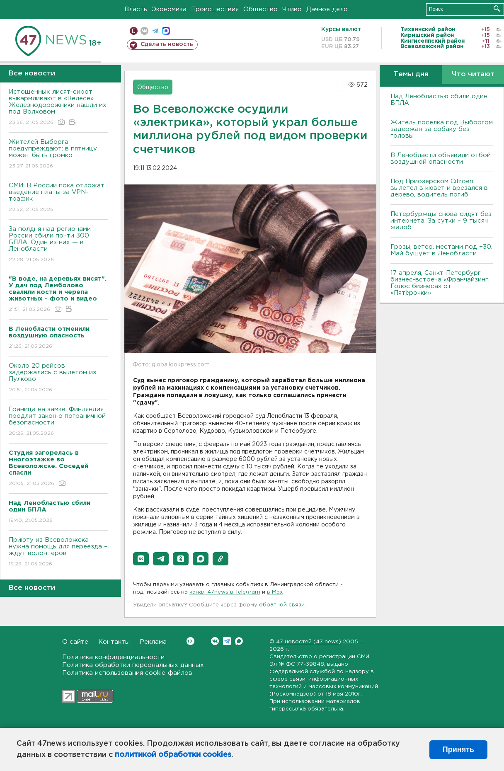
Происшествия (215, 9)
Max (239, 641)
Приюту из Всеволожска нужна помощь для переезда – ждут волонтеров (58, 552)
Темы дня (411, 74)
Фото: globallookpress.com (171, 364)
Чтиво (292, 9)
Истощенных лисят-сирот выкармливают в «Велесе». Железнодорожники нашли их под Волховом (58, 107)
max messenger (166, 31)
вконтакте (144, 31)
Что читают (473, 74)
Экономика (169, 9)
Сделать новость (167, 44)
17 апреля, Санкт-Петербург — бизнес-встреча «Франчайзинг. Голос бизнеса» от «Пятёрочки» (439, 283)
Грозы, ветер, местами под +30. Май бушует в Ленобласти (441, 250)
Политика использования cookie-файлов (127, 673)
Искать (497, 8)
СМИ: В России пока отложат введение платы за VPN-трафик (58, 198)
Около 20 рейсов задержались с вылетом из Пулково (58, 378)
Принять (458, 749)
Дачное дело (327, 9)
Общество (260, 9)
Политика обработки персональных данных (133, 665)
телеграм (155, 31)
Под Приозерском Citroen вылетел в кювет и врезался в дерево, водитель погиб (439, 188)
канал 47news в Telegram (224, 592)
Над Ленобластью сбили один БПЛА (438, 100)
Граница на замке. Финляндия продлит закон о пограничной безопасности (58, 422)
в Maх (275, 592)
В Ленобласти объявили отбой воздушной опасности (440, 159)
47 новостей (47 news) (308, 642)
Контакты (114, 642)
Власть (135, 9)
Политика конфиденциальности (113, 657)
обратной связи (282, 605)
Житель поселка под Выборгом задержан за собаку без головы (441, 129)
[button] (141, 558)
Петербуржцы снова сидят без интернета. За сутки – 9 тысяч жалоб (441, 220)
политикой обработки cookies (173, 755)
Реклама (153, 642)
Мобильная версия (134, 31)
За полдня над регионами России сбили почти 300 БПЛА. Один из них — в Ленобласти (58, 244)
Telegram (227, 641)
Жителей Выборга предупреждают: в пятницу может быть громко (58, 154)
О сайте (75, 642)
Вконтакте (190, 641)
